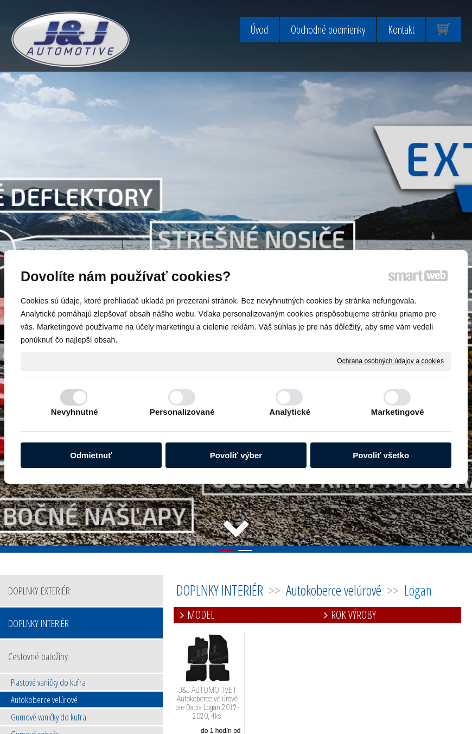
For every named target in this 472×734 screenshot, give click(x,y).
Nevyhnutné (74, 411)
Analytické (289, 411)
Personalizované (182, 411)
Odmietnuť (91, 455)
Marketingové (397, 411)
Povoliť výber (236, 455)
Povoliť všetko (381, 455)
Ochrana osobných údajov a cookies (390, 361)
